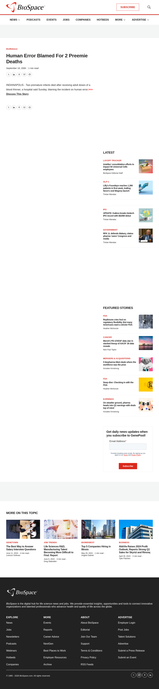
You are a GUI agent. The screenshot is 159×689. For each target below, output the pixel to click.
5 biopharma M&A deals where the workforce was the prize (119, 363)
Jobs (66, 19)
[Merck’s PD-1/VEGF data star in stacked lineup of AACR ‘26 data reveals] (146, 343)
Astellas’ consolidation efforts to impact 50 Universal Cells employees (118, 167)
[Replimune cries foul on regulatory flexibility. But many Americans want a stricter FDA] (146, 322)
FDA (105, 316)
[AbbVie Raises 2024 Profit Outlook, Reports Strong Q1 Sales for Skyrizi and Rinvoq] (136, 529)
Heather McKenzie (110, 328)
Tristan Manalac (109, 194)
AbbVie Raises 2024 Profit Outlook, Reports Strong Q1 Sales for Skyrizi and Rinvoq (134, 549)
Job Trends (50, 542)
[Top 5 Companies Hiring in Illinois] (98, 529)
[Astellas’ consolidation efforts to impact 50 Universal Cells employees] (146, 166)
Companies (83, 19)
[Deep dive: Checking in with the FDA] (146, 385)
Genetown (12, 542)
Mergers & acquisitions (116, 358)
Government (110, 230)
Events (52, 19)
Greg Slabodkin (50, 561)
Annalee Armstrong (111, 368)
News (13, 19)
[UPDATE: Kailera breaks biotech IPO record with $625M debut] (146, 215)
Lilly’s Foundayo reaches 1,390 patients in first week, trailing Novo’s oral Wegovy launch (118, 188)
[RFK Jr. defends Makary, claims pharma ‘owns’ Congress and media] (146, 236)
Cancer (107, 337)
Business (124, 542)
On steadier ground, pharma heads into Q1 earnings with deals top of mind (119, 405)
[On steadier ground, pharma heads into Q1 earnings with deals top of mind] (146, 405)
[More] (19, 20)
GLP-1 (106, 182)
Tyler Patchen (124, 558)
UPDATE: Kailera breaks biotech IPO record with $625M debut (118, 214)
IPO (105, 209)
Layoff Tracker (112, 160)
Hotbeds (103, 19)
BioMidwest (11, 49)
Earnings (108, 399)
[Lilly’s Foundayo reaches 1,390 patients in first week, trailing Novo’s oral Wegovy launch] (146, 188)
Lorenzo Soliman (13, 555)
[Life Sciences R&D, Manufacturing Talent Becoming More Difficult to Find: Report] (61, 529)
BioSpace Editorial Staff (113, 173)
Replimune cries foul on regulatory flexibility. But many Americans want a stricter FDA (117, 322)
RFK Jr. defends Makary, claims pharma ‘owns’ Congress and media (118, 236)
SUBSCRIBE (127, 7)
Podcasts (33, 19)
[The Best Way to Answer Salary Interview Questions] (23, 529)
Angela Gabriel (87, 555)
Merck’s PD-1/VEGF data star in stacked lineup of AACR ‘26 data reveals (118, 343)
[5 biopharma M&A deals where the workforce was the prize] (146, 364)
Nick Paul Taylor (109, 350)
